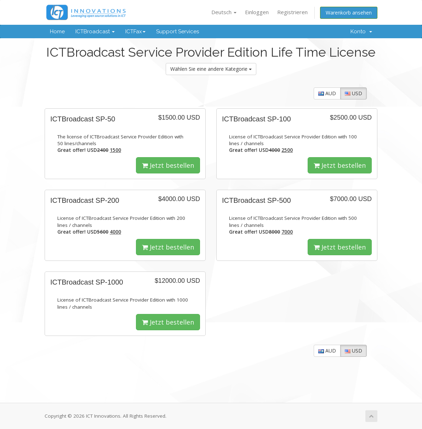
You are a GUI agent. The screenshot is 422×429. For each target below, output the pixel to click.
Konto (361, 31)
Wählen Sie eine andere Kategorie (211, 68)
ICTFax (135, 31)
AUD (327, 93)
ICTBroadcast (95, 31)
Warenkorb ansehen (349, 12)
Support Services (177, 31)
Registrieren (292, 12)
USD (353, 93)
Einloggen (257, 12)
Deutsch (223, 12)
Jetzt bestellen (168, 165)
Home (57, 31)
